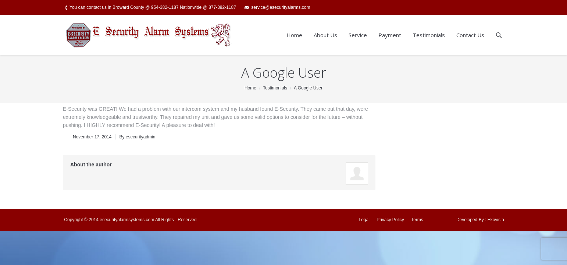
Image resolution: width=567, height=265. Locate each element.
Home (250, 88)
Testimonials (275, 88)
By (137, 136)
